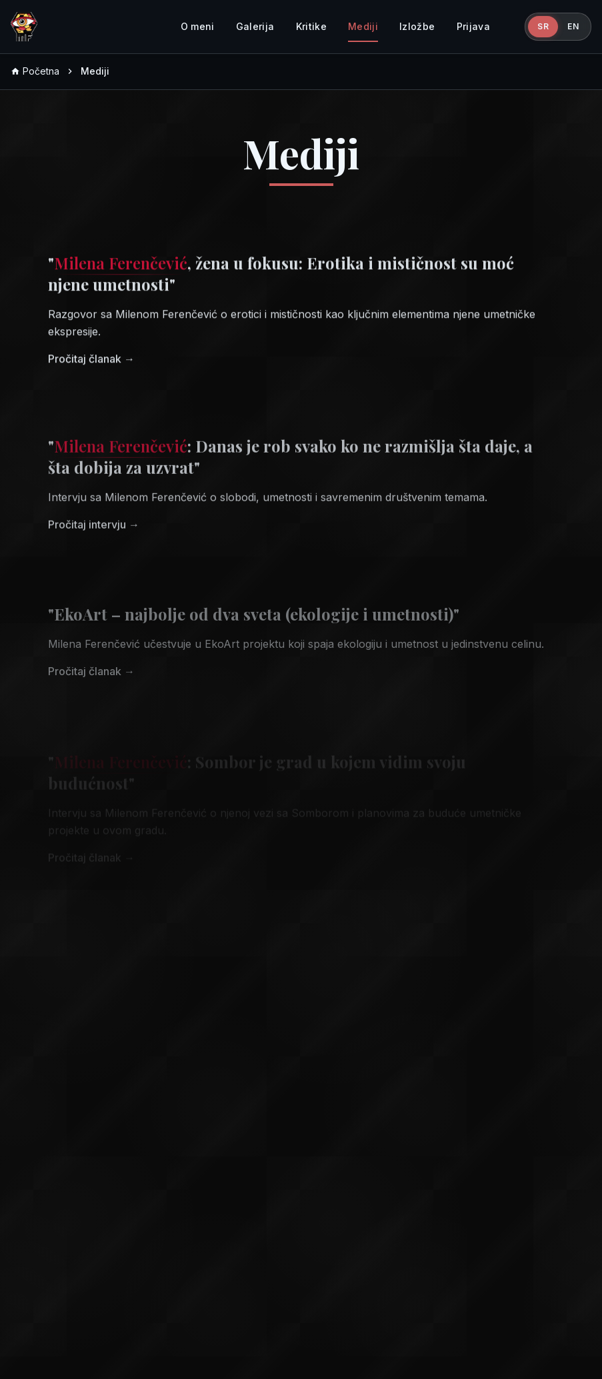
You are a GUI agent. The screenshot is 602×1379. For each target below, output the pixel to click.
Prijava (473, 26)
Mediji (363, 26)
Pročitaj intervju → (93, 534)
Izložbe (417, 26)
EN (573, 26)
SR (543, 26)
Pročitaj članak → (91, 364)
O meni (198, 26)
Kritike (311, 26)
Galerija (255, 26)
